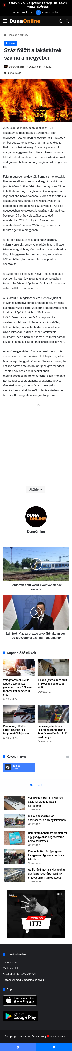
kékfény (36, 489)
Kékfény (23, 34)
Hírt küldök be (23, 12)
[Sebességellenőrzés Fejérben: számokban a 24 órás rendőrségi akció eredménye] (53, 714)
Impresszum (10, 962)
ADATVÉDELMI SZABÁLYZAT (19, 973)
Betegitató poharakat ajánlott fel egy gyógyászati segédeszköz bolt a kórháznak (47, 837)
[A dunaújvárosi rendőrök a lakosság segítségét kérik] (53, 667)
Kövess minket (47, 12)
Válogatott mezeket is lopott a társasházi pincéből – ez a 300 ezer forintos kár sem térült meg (17, 687)
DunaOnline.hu (58, 1036)
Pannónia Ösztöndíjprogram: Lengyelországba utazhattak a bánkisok (46, 855)
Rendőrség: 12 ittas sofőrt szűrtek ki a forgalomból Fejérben (16, 730)
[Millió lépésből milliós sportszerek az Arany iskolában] (14, 821)
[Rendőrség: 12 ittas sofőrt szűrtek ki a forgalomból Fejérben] (19, 714)
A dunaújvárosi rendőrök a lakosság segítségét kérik (52, 684)
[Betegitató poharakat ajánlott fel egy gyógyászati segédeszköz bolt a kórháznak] (14, 838)
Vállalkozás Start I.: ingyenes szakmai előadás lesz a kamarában (45, 801)
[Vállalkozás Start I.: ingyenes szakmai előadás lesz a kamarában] (14, 803)
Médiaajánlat (10, 967)
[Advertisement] (36, 443)
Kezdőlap (10, 34)
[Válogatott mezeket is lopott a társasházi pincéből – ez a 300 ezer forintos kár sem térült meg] (19, 667)
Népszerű (36, 785)
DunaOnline (15, 66)
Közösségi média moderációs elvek (23, 979)
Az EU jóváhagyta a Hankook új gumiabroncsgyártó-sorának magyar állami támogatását (46, 873)
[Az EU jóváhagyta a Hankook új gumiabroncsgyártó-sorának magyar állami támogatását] (14, 875)
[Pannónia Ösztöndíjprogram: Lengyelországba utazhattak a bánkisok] (14, 856)
